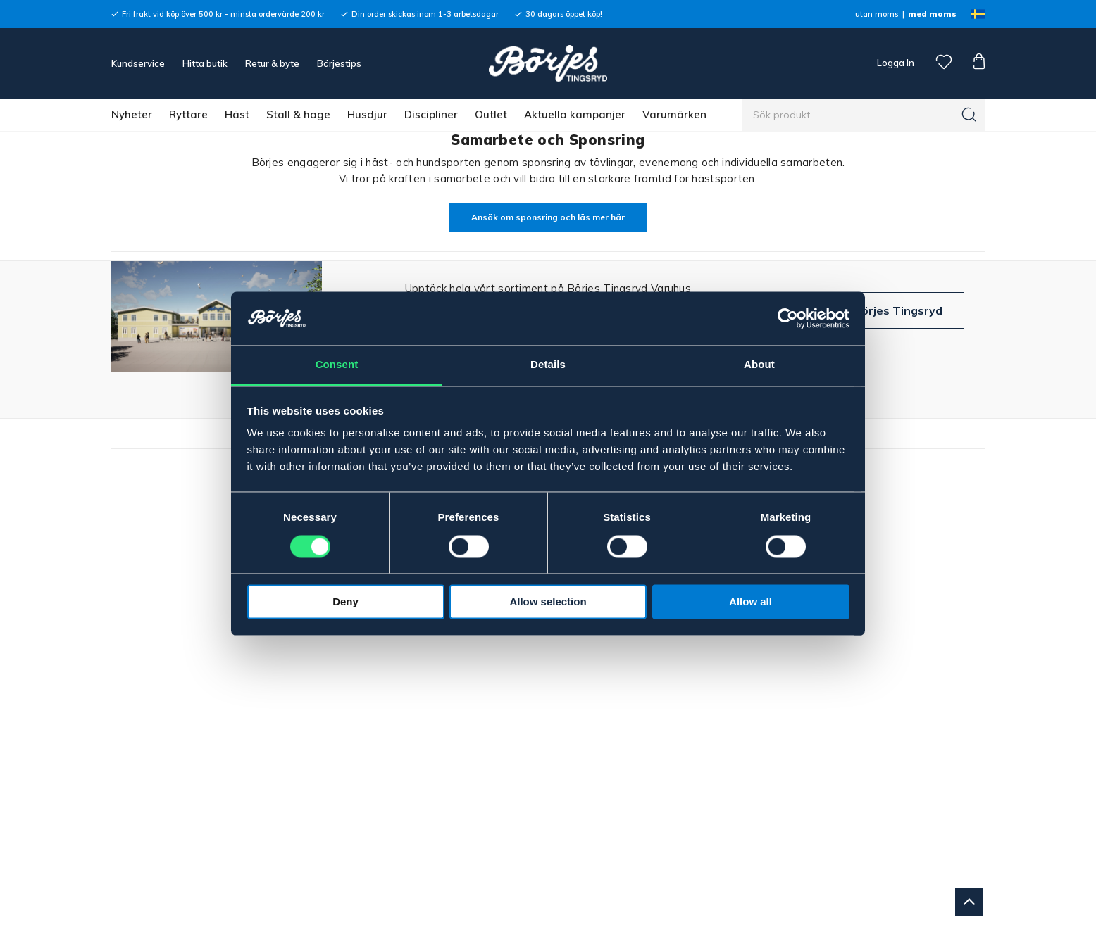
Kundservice (138, 63)
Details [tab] (548, 365)
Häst (237, 114)
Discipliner (431, 114)
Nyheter (131, 114)
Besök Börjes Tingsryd (879, 310)
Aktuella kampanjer (574, 114)
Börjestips (339, 63)
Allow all (750, 602)
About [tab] (759, 365)
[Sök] (969, 115)
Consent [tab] (337, 365)
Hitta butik (205, 63)
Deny (345, 602)
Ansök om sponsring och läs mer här (548, 217)
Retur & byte (272, 63)
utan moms (876, 14)
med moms (932, 14)
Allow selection (547, 602)
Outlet (491, 114)
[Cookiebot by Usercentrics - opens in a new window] (787, 318)
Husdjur (367, 114)
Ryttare (188, 114)
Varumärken (674, 114)
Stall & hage (298, 114)
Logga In (894, 62)
